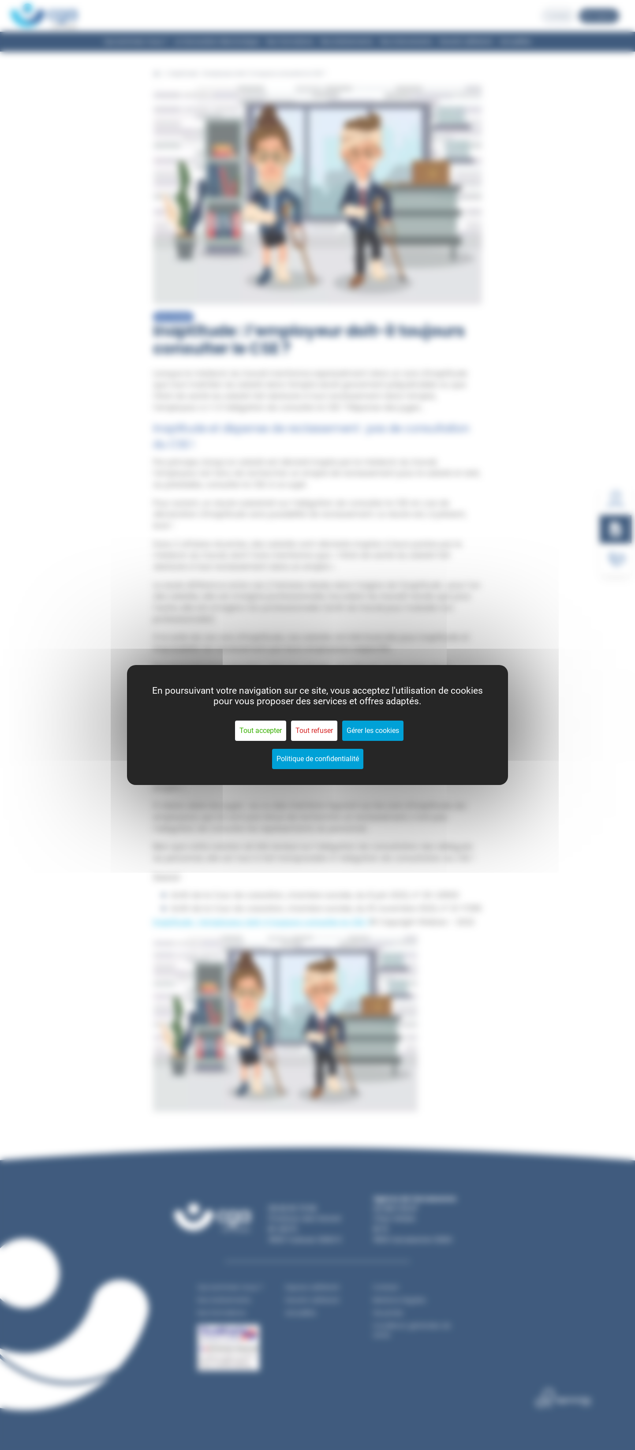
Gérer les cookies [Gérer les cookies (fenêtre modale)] (373, 730)
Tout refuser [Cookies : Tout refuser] (314, 730)
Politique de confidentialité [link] (317, 759)
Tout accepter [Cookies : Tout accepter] (260, 730)
